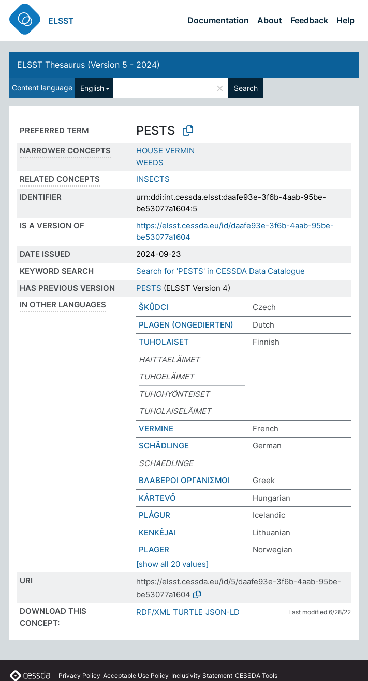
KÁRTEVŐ (157, 498)
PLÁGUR (154, 515)
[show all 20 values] (172, 564)
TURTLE (188, 612)
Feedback (309, 20)
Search (246, 88)
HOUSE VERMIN (165, 151)
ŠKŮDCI (153, 307)
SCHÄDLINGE (164, 446)
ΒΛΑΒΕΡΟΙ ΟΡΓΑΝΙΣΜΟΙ (184, 480)
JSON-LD (222, 612)
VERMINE (156, 429)
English (92, 88)
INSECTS (153, 179)
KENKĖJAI (157, 532)
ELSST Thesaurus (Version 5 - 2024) (88, 64)
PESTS (148, 288)
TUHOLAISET (164, 342)
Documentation (218, 20)
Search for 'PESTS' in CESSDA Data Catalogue (220, 271)
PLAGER (154, 549)
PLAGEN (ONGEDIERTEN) (186, 325)
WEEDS (150, 162)
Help (345, 20)
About (269, 20)
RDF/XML (153, 612)
